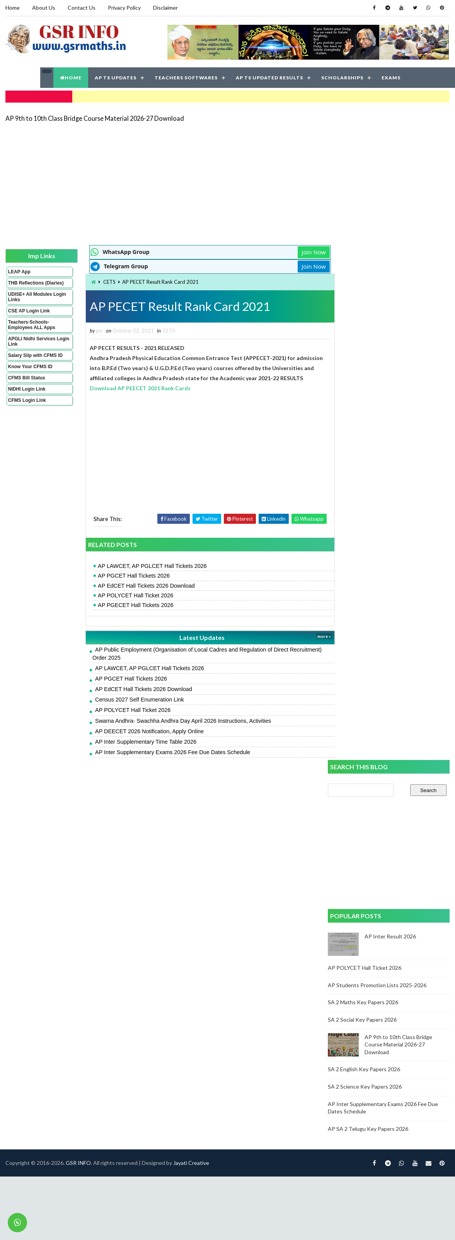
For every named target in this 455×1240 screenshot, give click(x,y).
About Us (43, 7)
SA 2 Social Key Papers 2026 (362, 504)
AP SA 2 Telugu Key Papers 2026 (368, 613)
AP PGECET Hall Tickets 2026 (126, 605)
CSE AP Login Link (29, 316)
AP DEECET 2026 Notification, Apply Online (140, 731)
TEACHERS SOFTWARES (186, 77)
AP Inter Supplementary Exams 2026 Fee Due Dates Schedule (163, 752)
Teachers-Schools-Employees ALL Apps (31, 329)
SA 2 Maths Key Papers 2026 (363, 487)
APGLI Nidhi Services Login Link (32, 346)
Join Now (300, 252)
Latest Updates (191, 637)
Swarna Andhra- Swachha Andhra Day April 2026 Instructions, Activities (174, 720)
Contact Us (81, 7)
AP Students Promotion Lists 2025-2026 (377, 469)
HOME (71, 77)
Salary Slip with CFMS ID (35, 360)
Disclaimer (165, 7)
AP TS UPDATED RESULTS (269, 77)
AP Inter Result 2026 (390, 421)
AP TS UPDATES (115, 77)
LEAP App (19, 271)
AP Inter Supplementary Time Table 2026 (136, 741)
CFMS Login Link (27, 405)
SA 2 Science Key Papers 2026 (365, 571)
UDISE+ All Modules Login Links (30, 302)
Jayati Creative (191, 788)
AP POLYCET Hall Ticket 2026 (126, 595)
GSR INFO (78, 788)
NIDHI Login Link (27, 394)
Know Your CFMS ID (30, 371)
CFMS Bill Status (26, 383)
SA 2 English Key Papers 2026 (364, 554)
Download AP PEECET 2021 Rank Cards (131, 388)
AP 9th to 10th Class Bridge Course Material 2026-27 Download (94, 118)
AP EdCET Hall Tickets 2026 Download (137, 585)
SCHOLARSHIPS (342, 77)
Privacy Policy (124, 7)
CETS (101, 281)
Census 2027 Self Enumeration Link (130, 699)
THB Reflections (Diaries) (26, 285)
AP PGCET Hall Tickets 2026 (125, 576)
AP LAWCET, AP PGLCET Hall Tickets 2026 (143, 566)
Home (12, 7)
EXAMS (391, 77)
